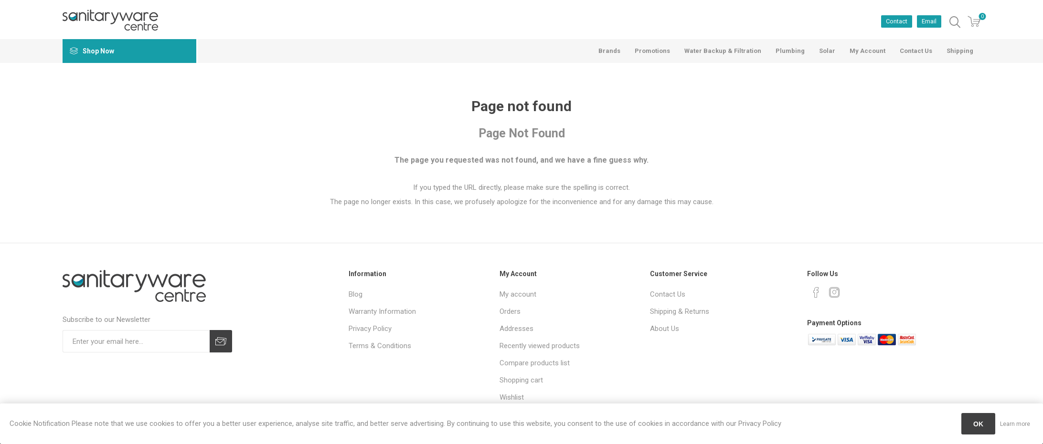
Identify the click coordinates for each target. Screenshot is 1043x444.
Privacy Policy (370, 328)
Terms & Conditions (380, 345)
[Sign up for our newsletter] (136, 341)
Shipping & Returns (679, 311)
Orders (510, 311)
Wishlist (512, 397)
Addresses (516, 328)
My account (518, 294)
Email (929, 21)
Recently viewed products (540, 345)
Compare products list (535, 363)
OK (978, 424)
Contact (896, 21)
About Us (664, 328)
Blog (355, 294)
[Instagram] (834, 292)
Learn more (1015, 424)
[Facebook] (816, 292)
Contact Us (667, 294)
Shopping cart (521, 380)
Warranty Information (382, 311)
